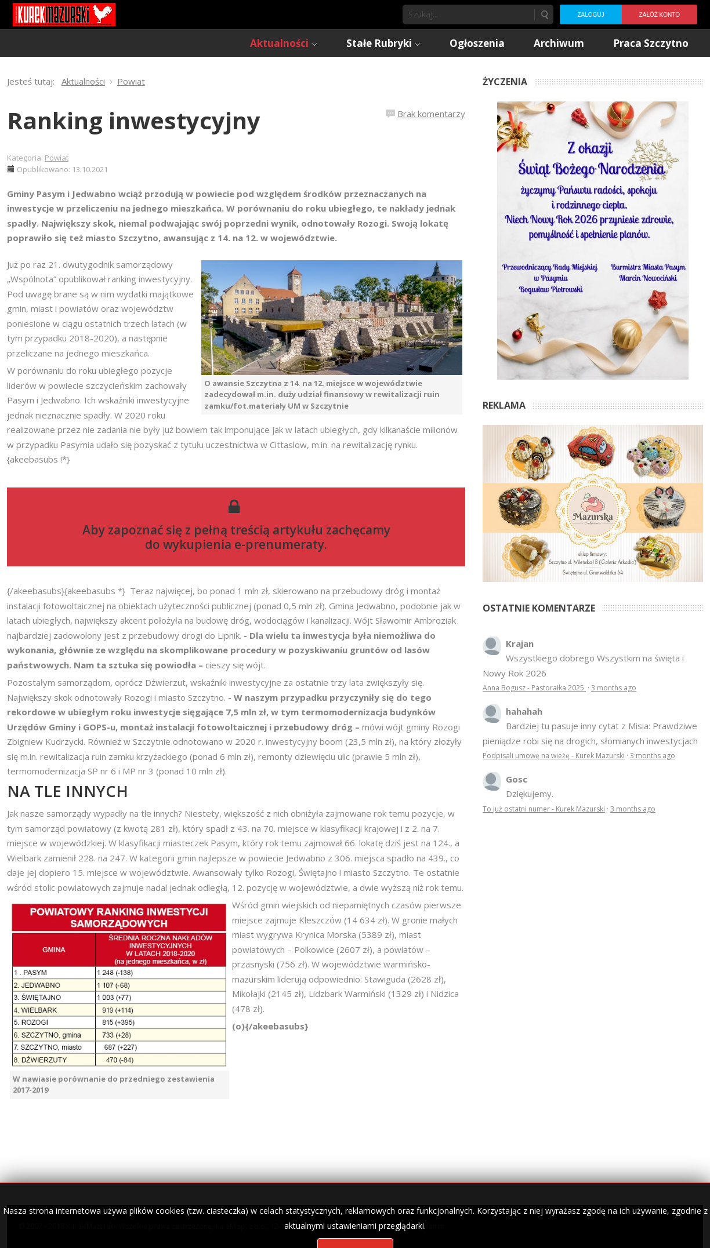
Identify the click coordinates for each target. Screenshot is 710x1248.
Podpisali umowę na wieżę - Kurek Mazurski (554, 756)
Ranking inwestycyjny (133, 120)
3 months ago (613, 688)
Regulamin (428, 1226)
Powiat (56, 157)
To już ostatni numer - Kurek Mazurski (544, 809)
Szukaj (544, 14)
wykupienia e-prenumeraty (243, 544)
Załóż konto (659, 15)
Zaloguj (590, 15)
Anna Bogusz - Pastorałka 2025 (534, 688)
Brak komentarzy (431, 113)
